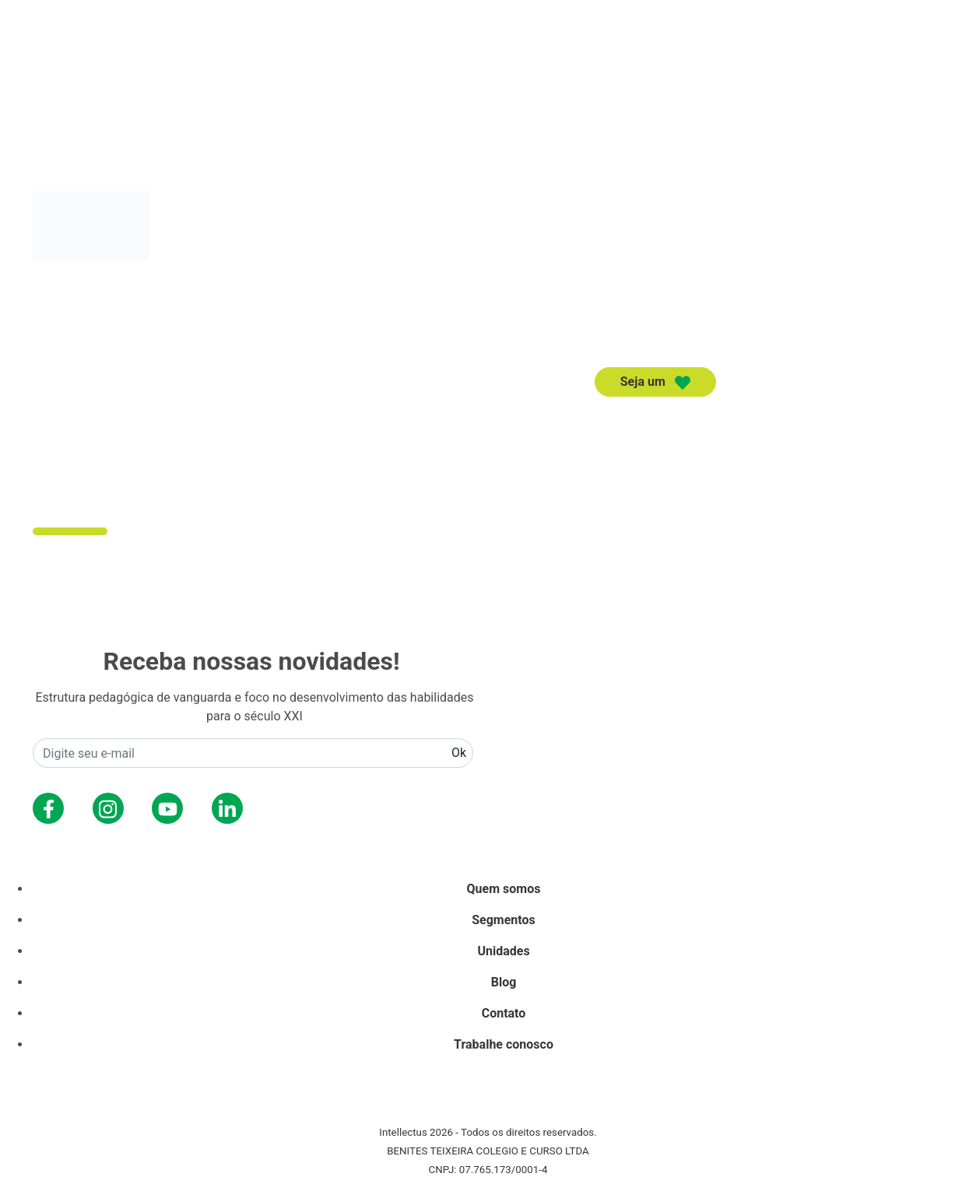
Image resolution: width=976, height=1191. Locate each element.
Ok (458, 752)
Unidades (835, 424)
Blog (504, 982)
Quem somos (660, 424)
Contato (908, 424)
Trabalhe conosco (503, 1044)
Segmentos (753, 424)
